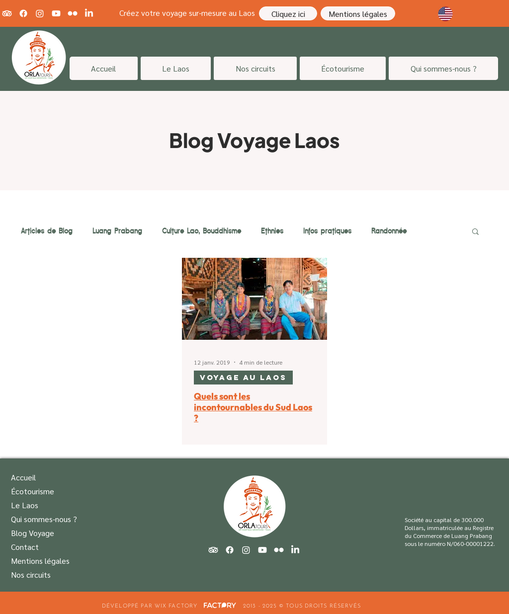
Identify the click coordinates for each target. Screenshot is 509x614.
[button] (475, 232)
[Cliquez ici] (288, 13)
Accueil (23, 477)
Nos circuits (31, 574)
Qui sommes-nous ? (44, 519)
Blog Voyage (32, 533)
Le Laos (24, 505)
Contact (25, 546)
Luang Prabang (117, 230)
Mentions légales (40, 560)
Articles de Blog (47, 230)
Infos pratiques (327, 230)
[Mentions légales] (358, 13)
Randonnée (389, 230)
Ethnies (272, 230)
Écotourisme (32, 491)
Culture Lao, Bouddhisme (201, 230)
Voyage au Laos (243, 377)
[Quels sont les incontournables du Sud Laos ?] (254, 299)
